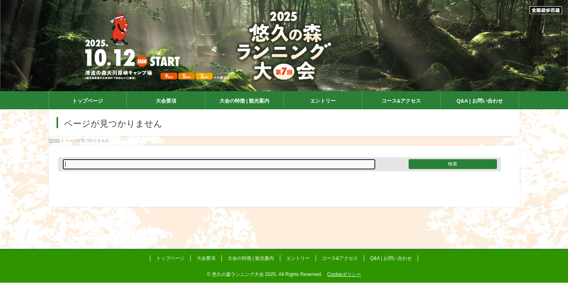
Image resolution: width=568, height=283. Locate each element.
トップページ (170, 258)
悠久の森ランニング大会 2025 (244, 274)
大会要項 (206, 258)
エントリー (298, 258)
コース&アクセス (340, 258)
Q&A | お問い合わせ (391, 258)
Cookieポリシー (344, 274)
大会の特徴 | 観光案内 (251, 258)
